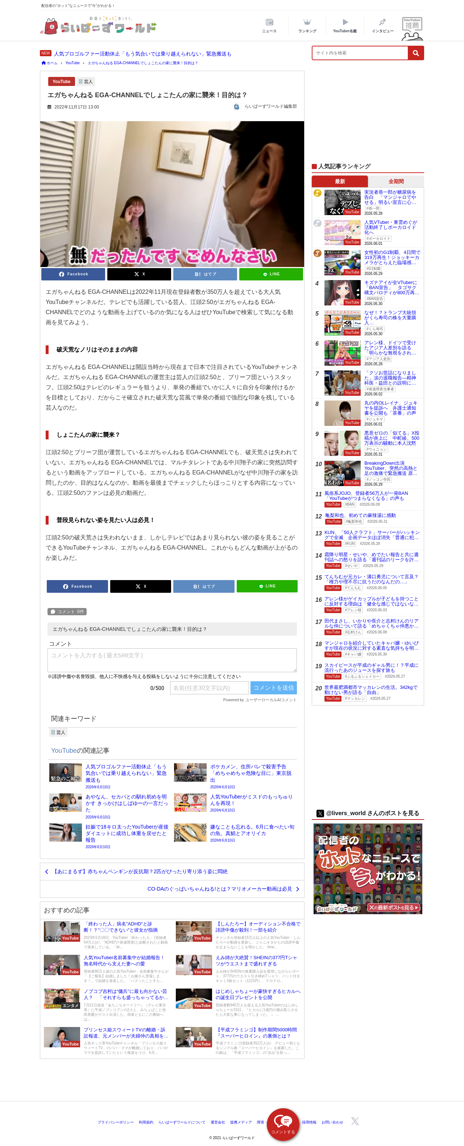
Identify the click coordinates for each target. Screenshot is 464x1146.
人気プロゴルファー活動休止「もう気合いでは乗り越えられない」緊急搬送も (143, 54)
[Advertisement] (368, 115)
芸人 (88, 81)
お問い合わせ (332, 1122)
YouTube (62, 81)
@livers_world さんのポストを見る (368, 813)
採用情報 (309, 1122)
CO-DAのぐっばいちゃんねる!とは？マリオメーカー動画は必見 (220, 889)
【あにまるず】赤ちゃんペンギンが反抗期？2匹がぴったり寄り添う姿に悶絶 (140, 871)
